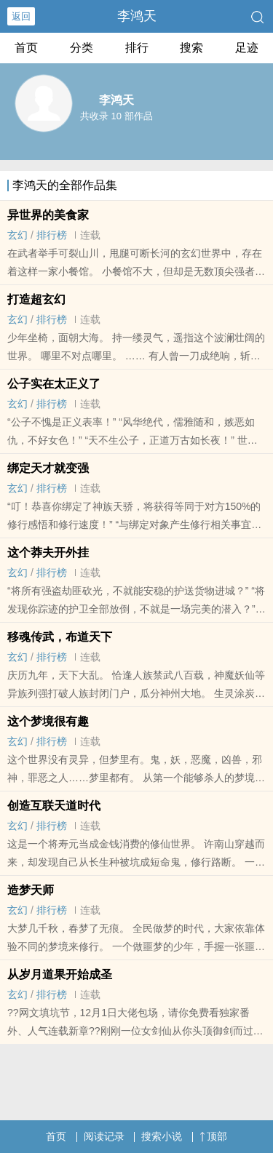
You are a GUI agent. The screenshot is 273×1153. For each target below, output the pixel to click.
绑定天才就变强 (48, 468)
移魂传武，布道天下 (59, 637)
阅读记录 (104, 1136)
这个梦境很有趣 (48, 721)
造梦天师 (30, 890)
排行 (137, 47)
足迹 (246, 47)
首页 (26, 47)
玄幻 (17, 235)
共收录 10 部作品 (116, 116)
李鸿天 (137, 16)
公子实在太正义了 (53, 384)
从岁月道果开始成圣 (59, 974)
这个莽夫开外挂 (48, 552)
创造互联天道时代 (53, 805)
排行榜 (51, 235)
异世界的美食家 (48, 215)
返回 (21, 16)
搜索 (191, 47)
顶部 (213, 1136)
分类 (81, 47)
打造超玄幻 (36, 299)
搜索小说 (161, 1136)
